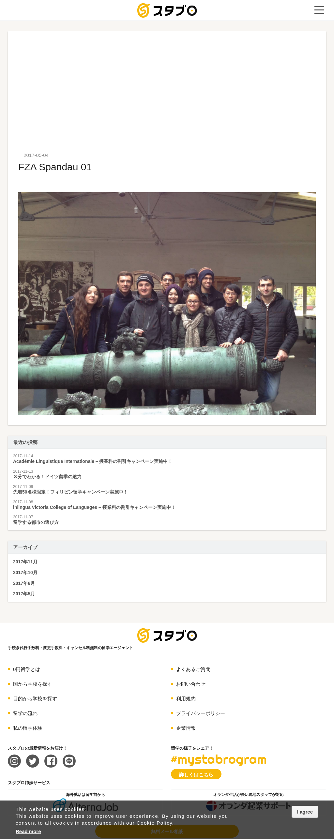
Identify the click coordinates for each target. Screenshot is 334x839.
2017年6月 (24, 583)
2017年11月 (25, 561)
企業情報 (186, 728)
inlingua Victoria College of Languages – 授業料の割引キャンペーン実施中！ (94, 507)
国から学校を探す (32, 684)
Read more (28, 831)
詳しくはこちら (196, 774)
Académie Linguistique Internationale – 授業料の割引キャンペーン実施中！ (93, 461)
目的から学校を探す (35, 698)
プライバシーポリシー (200, 713)
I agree (305, 812)
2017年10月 (25, 572)
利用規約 (186, 698)
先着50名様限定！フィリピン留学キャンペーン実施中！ (70, 492)
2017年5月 (24, 593)
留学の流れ (25, 713)
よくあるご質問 (193, 669)
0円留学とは (26, 669)
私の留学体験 (27, 728)
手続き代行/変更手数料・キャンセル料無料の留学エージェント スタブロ (167, 10)
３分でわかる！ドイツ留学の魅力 (47, 476)
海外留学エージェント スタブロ (167, 635)
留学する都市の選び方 (36, 522)
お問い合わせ (190, 684)
